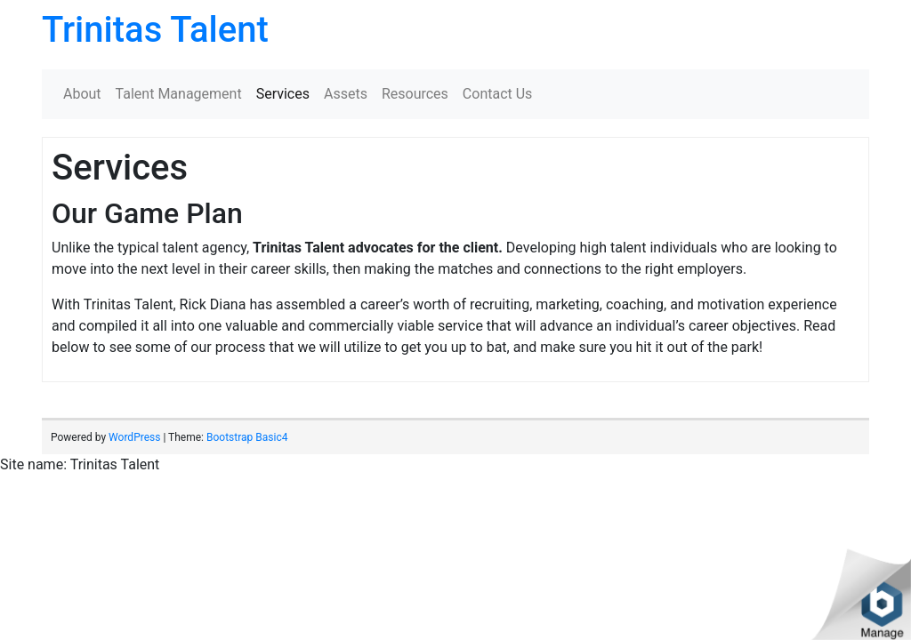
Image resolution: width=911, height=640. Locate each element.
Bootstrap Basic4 (246, 437)
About (82, 93)
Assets (345, 93)
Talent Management (179, 93)
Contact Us (498, 93)
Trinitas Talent (155, 30)
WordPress (134, 437)
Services (283, 93)
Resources (415, 93)
